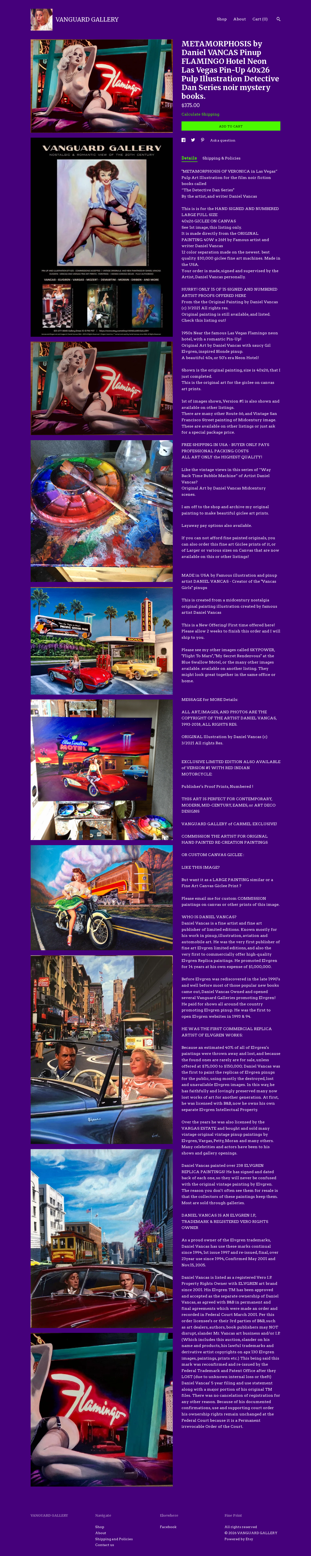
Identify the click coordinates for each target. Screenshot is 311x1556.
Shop (222, 19)
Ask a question (222, 140)
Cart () (260, 19)
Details (189, 158)
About (239, 19)
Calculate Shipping (200, 114)
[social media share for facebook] (183, 140)
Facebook (168, 1527)
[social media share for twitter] (193, 140)
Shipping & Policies (221, 158)
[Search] (278, 19)
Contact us (104, 1545)
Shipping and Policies (114, 1539)
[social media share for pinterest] (203, 140)
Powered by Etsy (239, 1539)
